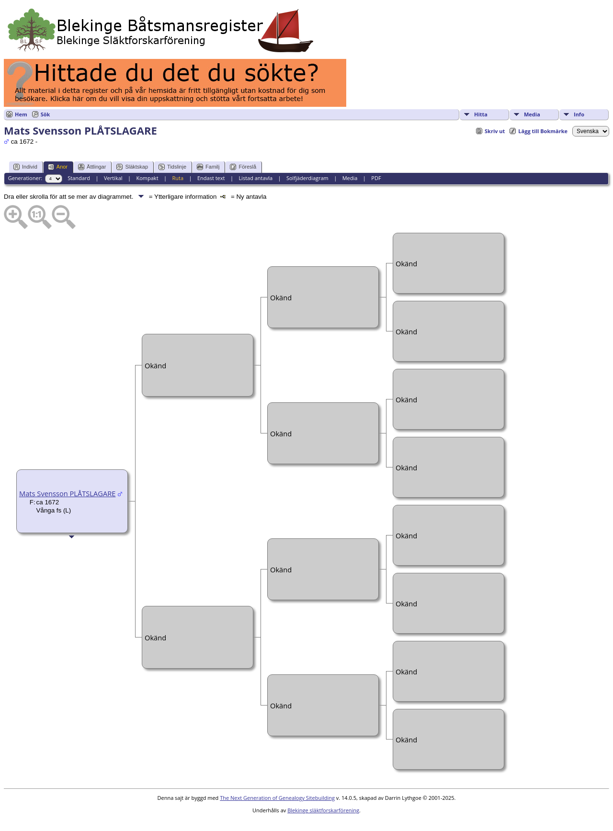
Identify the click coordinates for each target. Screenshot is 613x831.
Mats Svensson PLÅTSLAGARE (67, 493)
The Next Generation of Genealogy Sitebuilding (277, 797)
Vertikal (113, 178)
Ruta (177, 178)
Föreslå (243, 167)
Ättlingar (92, 167)
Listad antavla (255, 178)
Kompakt (147, 178)
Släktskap (132, 167)
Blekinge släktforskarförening (323, 810)
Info (579, 114)
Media (532, 114)
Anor (58, 167)
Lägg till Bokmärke (543, 131)
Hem (21, 114)
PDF (376, 178)
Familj (208, 167)
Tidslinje (172, 167)
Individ (25, 167)
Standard (79, 178)
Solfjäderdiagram (307, 178)
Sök (45, 114)
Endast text (211, 178)
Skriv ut (495, 131)
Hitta (481, 114)
